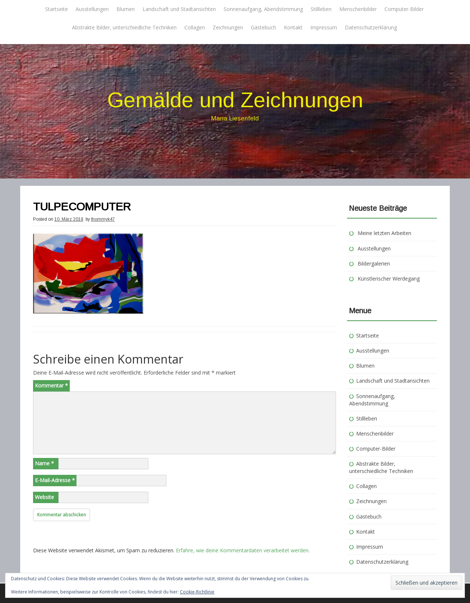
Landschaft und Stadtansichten (179, 9)
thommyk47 (103, 219)
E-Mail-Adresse (55, 480)
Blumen (125, 9)
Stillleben (321, 9)
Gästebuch (263, 27)
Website (44, 497)
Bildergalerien (374, 263)
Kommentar (51, 385)
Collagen (194, 27)
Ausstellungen (92, 9)
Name (44, 463)
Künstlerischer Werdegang (389, 278)
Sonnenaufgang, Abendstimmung (263, 9)
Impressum (323, 27)
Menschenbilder (358, 9)
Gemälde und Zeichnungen (235, 100)
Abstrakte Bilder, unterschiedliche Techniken (124, 27)
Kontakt (293, 27)
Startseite (56, 9)
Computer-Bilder (404, 9)
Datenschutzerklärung (371, 27)
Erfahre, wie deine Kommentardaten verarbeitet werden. (243, 550)
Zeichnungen (228, 27)
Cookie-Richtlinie (197, 592)
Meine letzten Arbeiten (384, 233)
